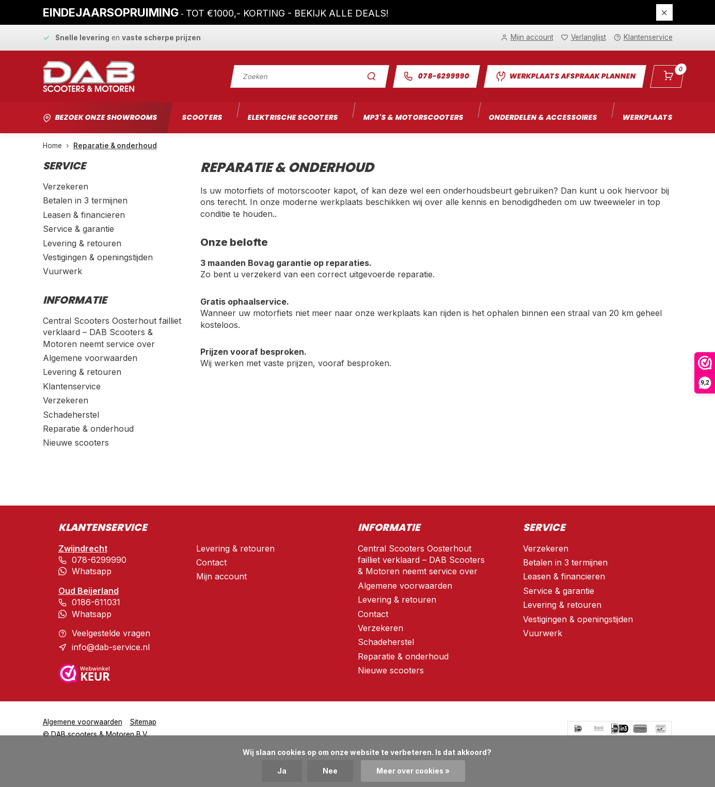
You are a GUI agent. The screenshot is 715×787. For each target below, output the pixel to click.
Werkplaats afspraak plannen (565, 76)
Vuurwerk (62, 271)
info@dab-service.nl (111, 647)
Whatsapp (92, 571)
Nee (330, 771)
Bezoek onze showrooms (106, 117)
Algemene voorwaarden (90, 358)
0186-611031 (96, 602)
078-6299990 (436, 76)
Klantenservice (72, 386)
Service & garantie (78, 229)
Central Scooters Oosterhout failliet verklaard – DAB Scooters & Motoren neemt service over (112, 332)
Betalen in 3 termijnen (85, 200)
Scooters (202, 117)
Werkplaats (647, 117)
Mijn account (221, 576)
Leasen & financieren (84, 215)
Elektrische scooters (293, 117)
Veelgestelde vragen (111, 633)
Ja (282, 771)
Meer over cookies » (413, 771)
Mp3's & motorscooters (413, 117)
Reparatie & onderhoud (115, 145)
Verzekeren (65, 186)
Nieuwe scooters (76, 442)
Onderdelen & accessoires (543, 117)
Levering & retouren (82, 243)
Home (58, 145)
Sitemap (143, 722)
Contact (211, 562)
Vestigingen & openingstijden (98, 257)
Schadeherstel (71, 415)
